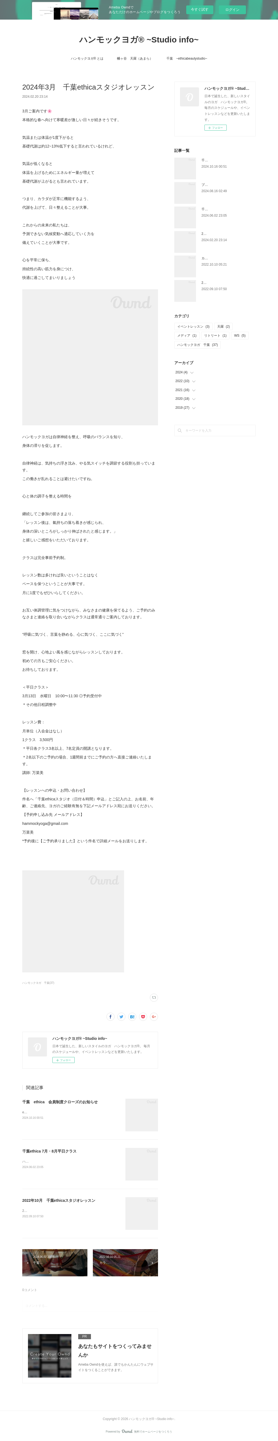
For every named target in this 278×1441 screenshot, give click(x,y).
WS (239, 335)
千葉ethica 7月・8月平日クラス (49, 1151)
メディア (187, 335)
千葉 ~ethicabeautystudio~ (186, 58)
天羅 (223, 326)
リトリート (215, 335)
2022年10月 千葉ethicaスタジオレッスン (58, 1200)
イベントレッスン (193, 326)
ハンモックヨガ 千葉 (197, 345)
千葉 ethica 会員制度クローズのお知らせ (60, 1102)
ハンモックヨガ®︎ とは (87, 58)
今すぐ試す (199, 9)
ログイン (232, 10)
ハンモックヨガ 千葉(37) (38, 982)
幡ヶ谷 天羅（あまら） (135, 58)
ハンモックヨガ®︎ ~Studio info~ (138, 39)
